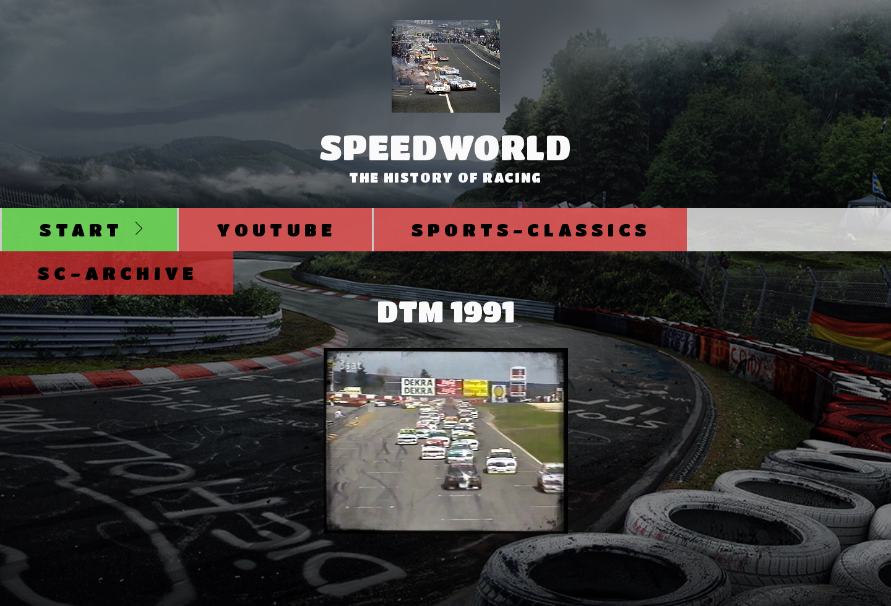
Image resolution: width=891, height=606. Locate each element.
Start (81, 229)
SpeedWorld (445, 147)
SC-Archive (117, 272)
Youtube (276, 229)
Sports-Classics (531, 229)
